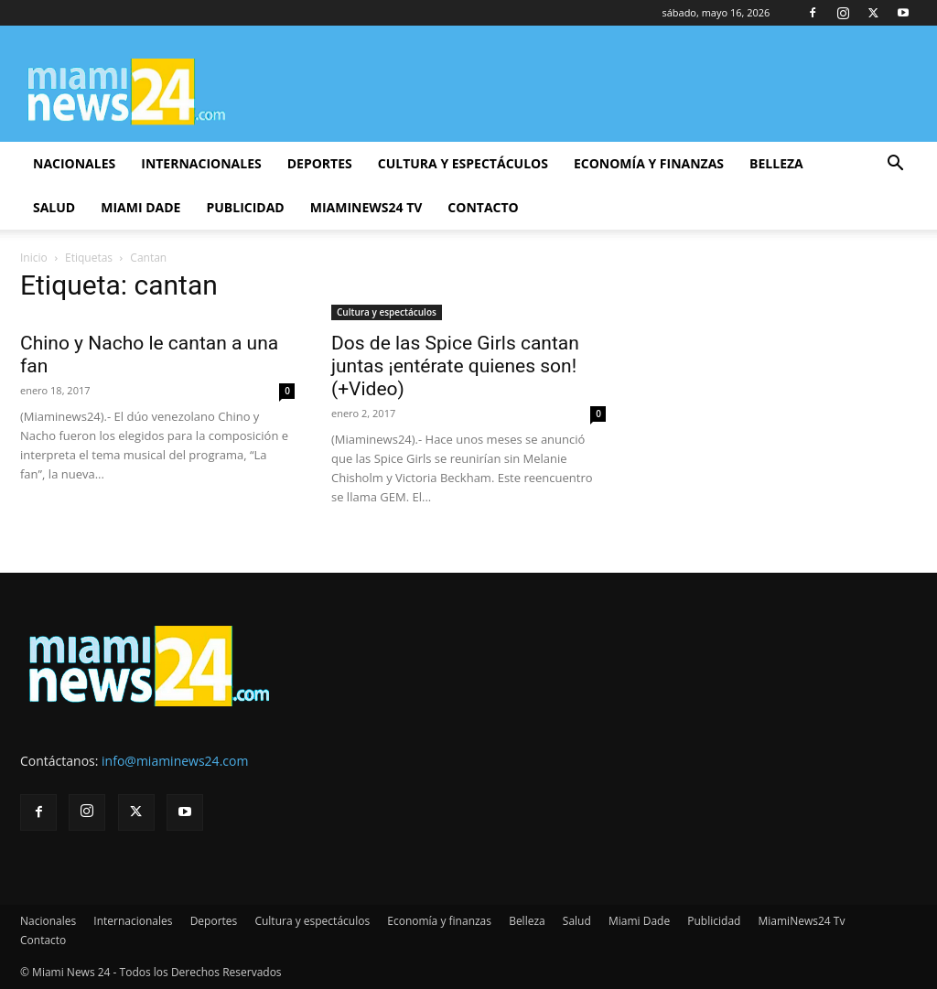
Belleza (776, 163)
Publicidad (245, 207)
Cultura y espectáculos (463, 163)
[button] (895, 165)
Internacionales (201, 163)
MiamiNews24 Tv (366, 207)
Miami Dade (140, 207)
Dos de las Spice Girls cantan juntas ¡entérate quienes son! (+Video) (455, 366)
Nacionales (74, 163)
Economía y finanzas (649, 163)
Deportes (319, 163)
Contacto (482, 207)
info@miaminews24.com (175, 760)
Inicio (34, 257)
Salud (54, 207)
